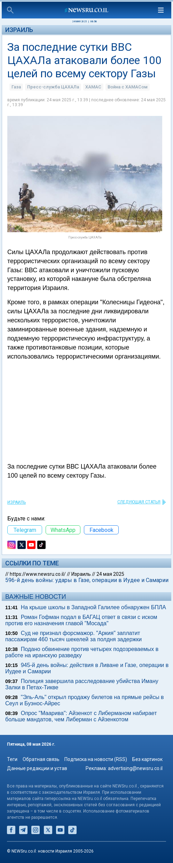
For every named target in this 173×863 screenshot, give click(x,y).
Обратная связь (41, 759)
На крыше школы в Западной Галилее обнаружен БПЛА (93, 607)
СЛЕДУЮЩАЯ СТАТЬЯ (138, 502)
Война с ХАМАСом (128, 86)
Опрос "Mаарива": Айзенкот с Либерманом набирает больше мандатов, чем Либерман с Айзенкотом (81, 716)
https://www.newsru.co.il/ (38, 574)
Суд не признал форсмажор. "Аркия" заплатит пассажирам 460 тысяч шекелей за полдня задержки (73, 636)
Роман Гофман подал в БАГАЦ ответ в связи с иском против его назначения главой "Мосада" (81, 620)
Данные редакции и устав (37, 768)
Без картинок (147, 759)
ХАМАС (93, 86)
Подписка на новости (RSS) (95, 759)
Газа (16, 86)
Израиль (19, 29)
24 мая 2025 (110, 574)
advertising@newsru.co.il (135, 768)
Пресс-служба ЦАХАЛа (53, 86)
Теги (12, 759)
